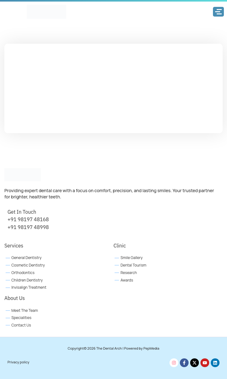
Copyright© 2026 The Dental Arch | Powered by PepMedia (113, 348)
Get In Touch (21, 212)
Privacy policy (18, 362)
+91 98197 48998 (28, 227)
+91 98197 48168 (28, 219)
